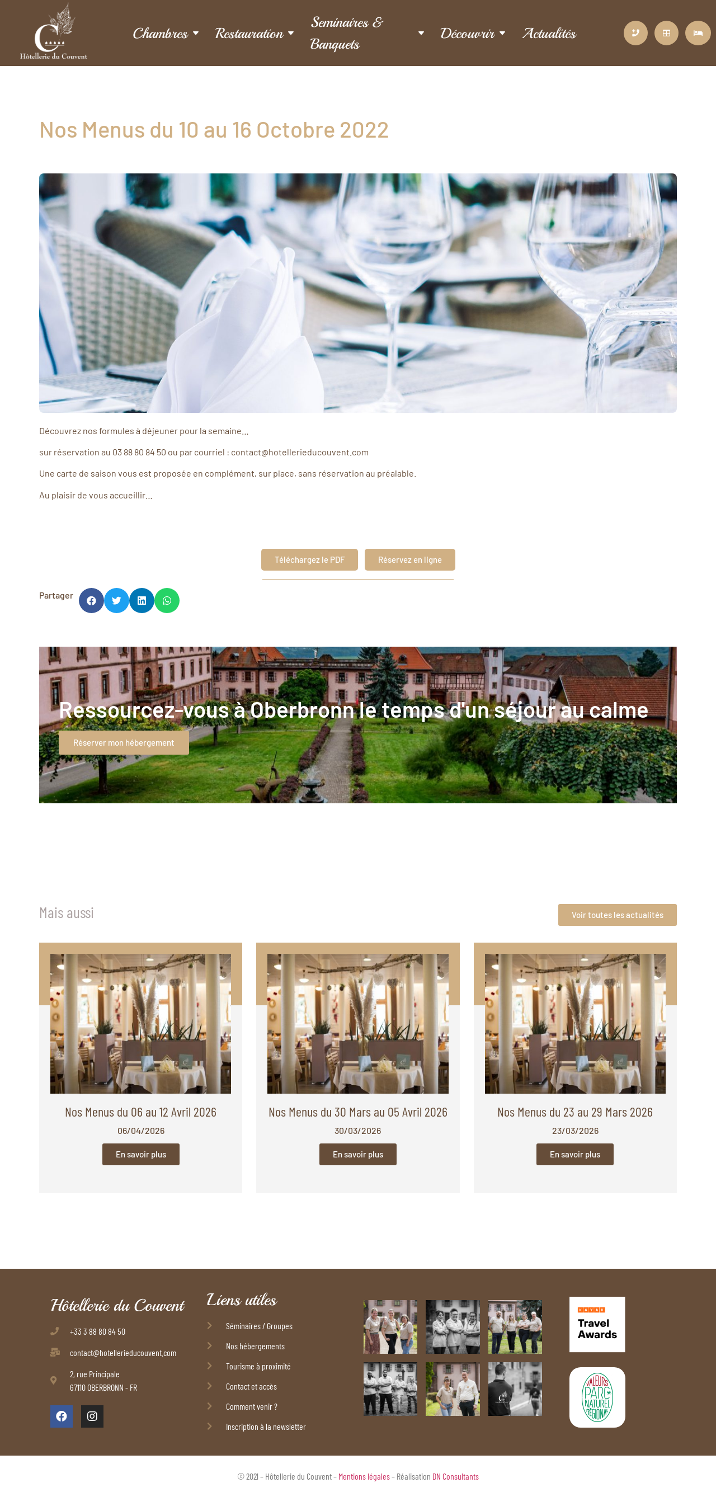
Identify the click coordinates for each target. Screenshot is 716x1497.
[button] (91, 600)
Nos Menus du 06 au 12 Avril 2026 (140, 1111)
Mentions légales (364, 1476)
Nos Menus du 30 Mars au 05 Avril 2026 (357, 1111)
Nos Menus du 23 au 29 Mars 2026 (575, 1111)
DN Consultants (455, 1476)
